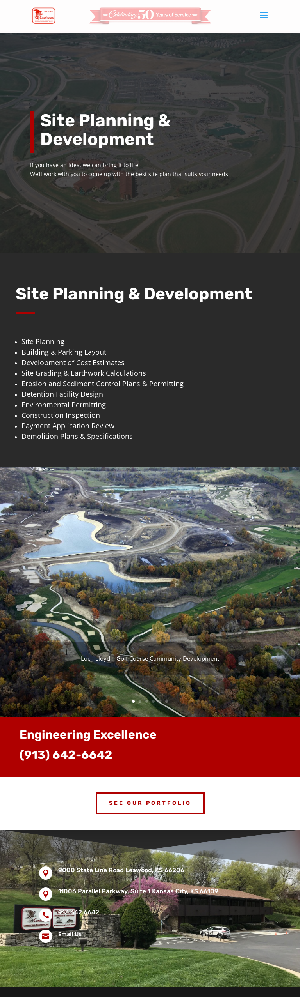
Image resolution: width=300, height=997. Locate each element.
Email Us (70, 934)
